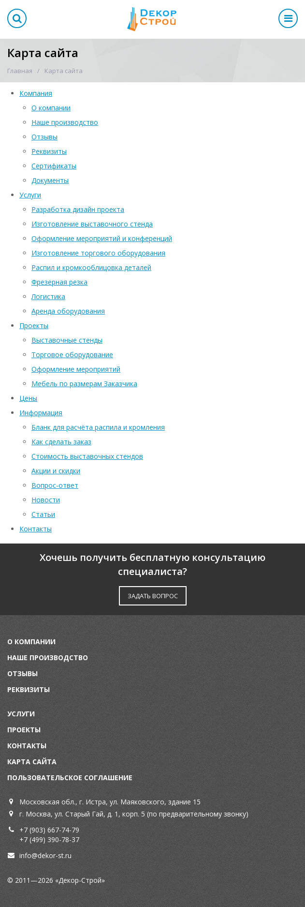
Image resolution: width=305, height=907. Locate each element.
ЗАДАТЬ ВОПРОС (153, 595)
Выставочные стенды (66, 340)
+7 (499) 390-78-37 (49, 839)
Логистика (48, 296)
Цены (28, 398)
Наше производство (64, 122)
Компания (35, 93)
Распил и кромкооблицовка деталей (91, 267)
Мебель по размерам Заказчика (84, 383)
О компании (51, 107)
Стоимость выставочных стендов (87, 456)
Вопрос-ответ (54, 485)
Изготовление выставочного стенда (92, 223)
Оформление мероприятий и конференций (101, 238)
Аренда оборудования (68, 311)
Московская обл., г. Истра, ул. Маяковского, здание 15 (110, 801)
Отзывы (44, 136)
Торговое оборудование (72, 354)
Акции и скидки (55, 470)
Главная (19, 70)
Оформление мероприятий (75, 369)
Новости (45, 499)
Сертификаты (53, 165)
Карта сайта (32, 761)
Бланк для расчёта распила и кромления (98, 427)
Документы (50, 180)
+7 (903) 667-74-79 (49, 829)
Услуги (30, 194)
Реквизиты (49, 151)
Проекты (33, 325)
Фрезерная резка (59, 282)
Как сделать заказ (61, 441)
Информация (40, 412)
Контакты (35, 528)
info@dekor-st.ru (45, 855)
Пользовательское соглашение (69, 777)
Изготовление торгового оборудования (98, 252)
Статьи (43, 514)
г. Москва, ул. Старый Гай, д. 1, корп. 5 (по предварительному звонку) (133, 813)
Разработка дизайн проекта (77, 209)
